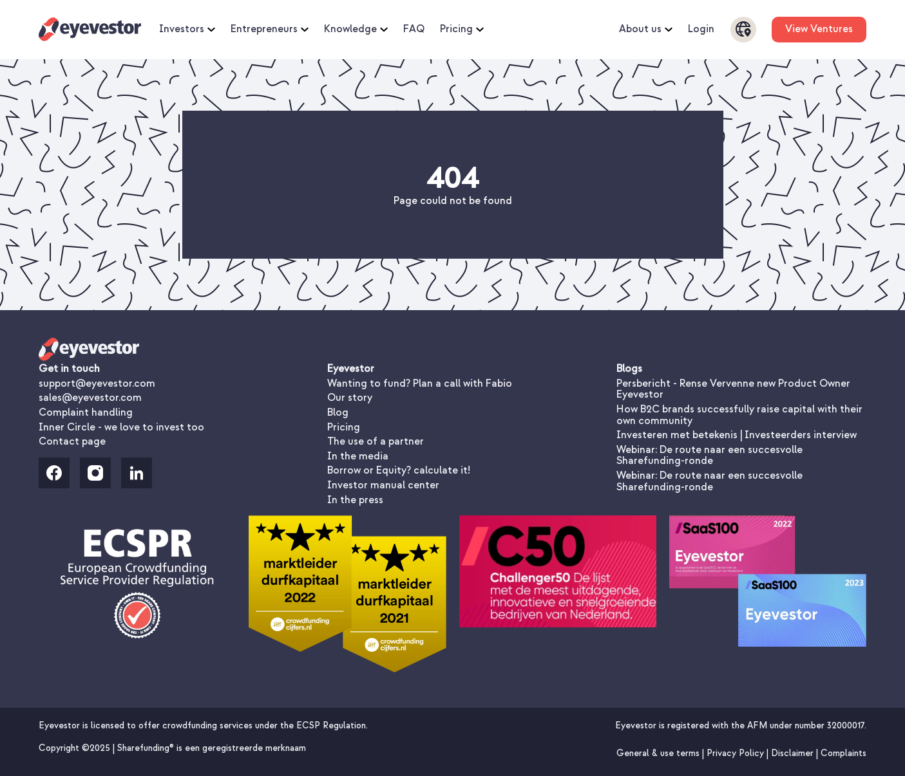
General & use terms (659, 753)
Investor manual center (383, 485)
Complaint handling (86, 412)
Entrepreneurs (270, 29)
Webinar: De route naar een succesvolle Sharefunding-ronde (709, 455)
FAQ (413, 29)
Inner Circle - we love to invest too (121, 427)
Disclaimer (793, 753)
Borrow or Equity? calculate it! (398, 470)
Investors (187, 29)
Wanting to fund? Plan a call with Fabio (419, 383)
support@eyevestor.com (97, 383)
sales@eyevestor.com (90, 397)
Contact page (72, 441)
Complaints (843, 753)
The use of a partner (375, 441)
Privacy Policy (737, 753)
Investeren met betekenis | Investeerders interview (736, 435)
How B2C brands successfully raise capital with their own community (739, 415)
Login (701, 29)
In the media (357, 456)
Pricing (462, 29)
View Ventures (819, 29)
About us (645, 29)
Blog (337, 412)
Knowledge (356, 29)
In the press (355, 500)
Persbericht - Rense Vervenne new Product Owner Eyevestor (733, 389)
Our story (349, 397)
